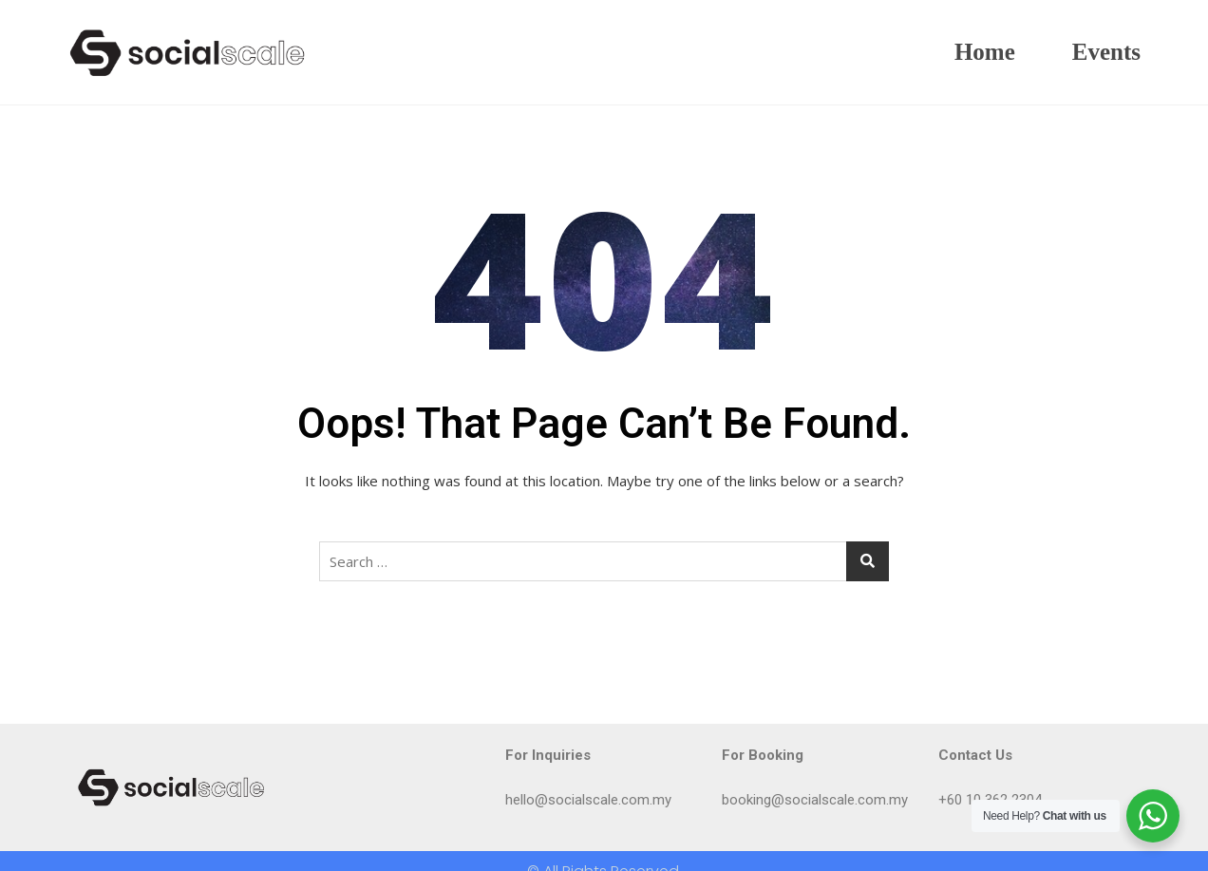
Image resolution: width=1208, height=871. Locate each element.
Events (1106, 52)
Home (984, 52)
